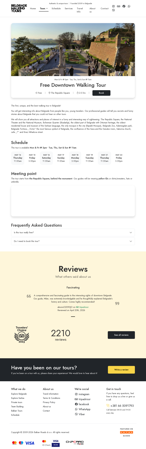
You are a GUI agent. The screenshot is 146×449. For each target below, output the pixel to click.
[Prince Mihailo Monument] (73, 201)
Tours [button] (43, 8)
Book (101, 92)
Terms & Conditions (51, 398)
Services (69, 8)
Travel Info (80, 10)
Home (33, 8)
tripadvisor (82, 307)
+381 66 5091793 (120, 405)
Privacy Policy (49, 402)
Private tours (16, 402)
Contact (105, 8)
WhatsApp (82, 409)
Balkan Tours (16, 410)
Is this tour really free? (24, 232)
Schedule (56, 8)
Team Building (17, 406)
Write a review (121, 369)
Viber (80, 414)
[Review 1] (73, 316)
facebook (82, 404)
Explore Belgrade (19, 393)
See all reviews (121, 334)
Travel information (50, 393)
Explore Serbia (17, 398)
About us (92, 10)
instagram (82, 394)
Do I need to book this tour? (27, 241)
